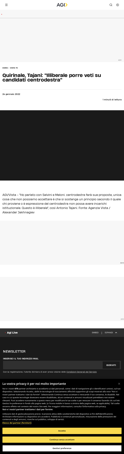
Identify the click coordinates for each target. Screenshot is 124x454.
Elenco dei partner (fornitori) (16, 422)
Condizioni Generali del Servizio (81, 372)
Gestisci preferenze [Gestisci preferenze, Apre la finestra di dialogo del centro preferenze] (62, 448)
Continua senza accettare (62, 439)
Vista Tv (14, 68)
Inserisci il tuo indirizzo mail (21, 359)
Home (5, 68)
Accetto (62, 430)
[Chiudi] (119, 383)
